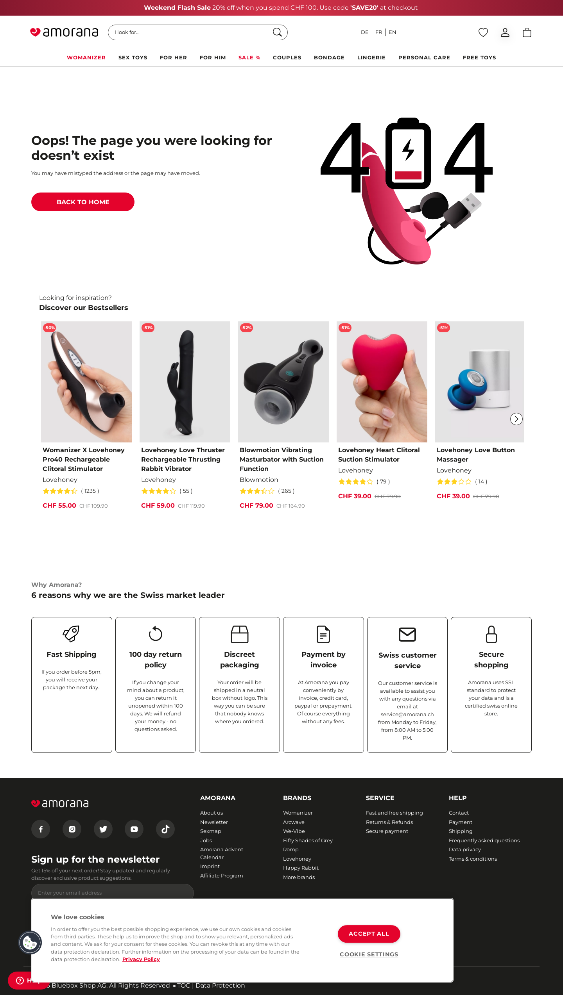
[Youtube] (134, 829)
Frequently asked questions (484, 840)
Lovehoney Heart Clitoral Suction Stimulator (379, 454)
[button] (30, 942)
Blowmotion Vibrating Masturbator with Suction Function (282, 459)
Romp (291, 849)
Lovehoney (297, 859)
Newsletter (214, 822)
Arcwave (294, 822)
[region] (242, 940)
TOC (183, 985)
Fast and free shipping (394, 813)
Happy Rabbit (301, 868)
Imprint (210, 866)
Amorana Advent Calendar (221, 853)
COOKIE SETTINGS (369, 954)
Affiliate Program (221, 875)
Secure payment (387, 831)
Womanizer (298, 813)
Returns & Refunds (389, 822)
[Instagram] (72, 829)
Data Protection (220, 985)
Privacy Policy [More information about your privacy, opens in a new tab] (141, 959)
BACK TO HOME (83, 202)
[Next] (516, 419)
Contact (459, 813)
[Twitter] (103, 829)
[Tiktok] (165, 829)
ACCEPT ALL (369, 933)
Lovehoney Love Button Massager (476, 454)
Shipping (461, 831)
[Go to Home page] (64, 32)
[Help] (29, 981)
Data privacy (465, 849)
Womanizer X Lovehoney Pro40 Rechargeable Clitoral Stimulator (84, 459)
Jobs (206, 840)
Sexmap (210, 831)
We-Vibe (294, 831)
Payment (460, 822)
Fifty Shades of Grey (308, 840)
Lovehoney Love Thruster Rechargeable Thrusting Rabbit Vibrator (183, 459)
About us (211, 813)
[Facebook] (40, 829)
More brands (299, 877)
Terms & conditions (473, 859)
